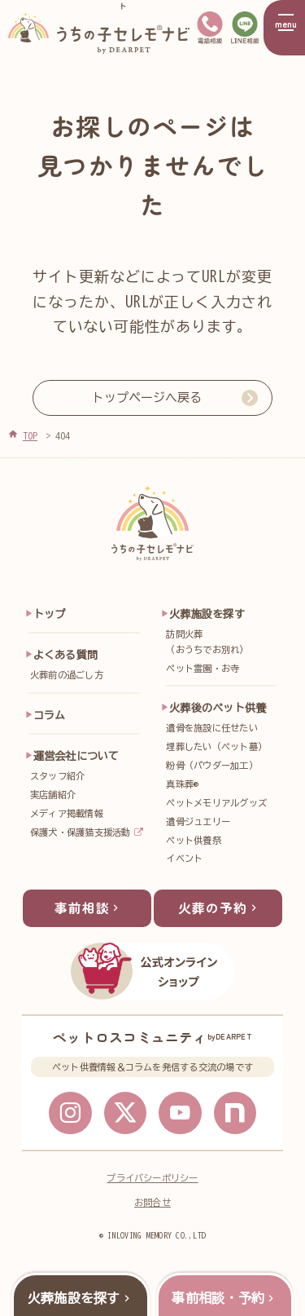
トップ (49, 614)
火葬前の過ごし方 (66, 674)
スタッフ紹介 (57, 775)
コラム (49, 715)
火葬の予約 (219, 913)
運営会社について (76, 756)
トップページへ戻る (147, 397)
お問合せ (152, 1210)
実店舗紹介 (53, 794)
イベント (184, 858)
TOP (30, 435)
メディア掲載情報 (66, 813)
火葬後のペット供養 (217, 707)
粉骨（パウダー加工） (211, 765)
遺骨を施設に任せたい (211, 727)
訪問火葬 (224, 643)
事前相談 (89, 913)
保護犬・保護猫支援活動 (80, 832)
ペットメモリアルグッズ (216, 802)
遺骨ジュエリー (198, 821)
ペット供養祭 (193, 840)
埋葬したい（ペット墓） (216, 746)
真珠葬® (182, 783)
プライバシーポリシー (152, 1185)
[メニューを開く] (284, 27)
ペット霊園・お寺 (202, 668)
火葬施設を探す (207, 614)
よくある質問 (65, 654)
